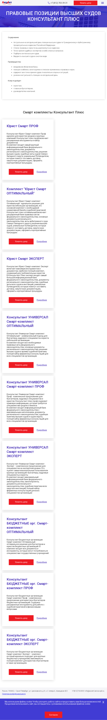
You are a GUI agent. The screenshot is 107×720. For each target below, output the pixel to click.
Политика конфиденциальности (14, 694)
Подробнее (42, 172)
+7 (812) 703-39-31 (59, 3)
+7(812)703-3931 (78, 691)
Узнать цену (85, 3)
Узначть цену (21, 172)
